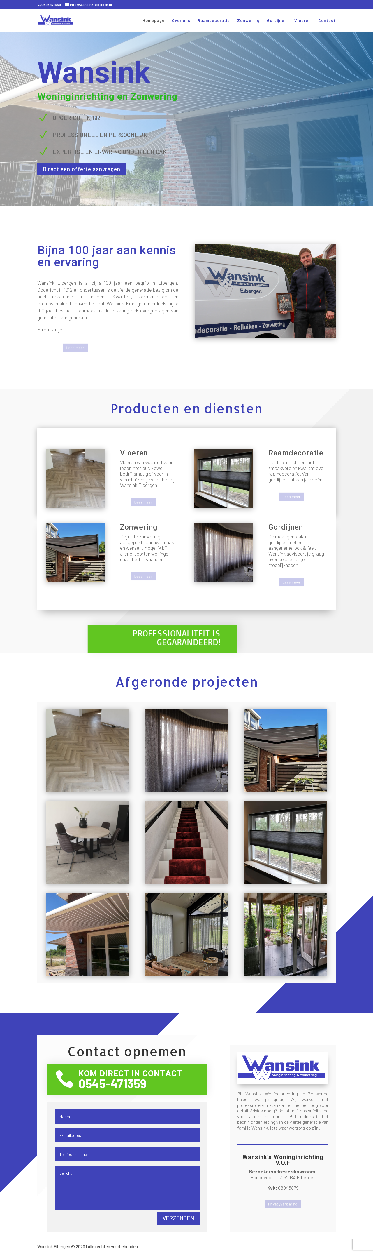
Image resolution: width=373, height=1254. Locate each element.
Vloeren (302, 20)
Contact (327, 20)
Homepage (153, 20)
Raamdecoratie (214, 20)
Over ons (181, 20)
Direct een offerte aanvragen (92, 169)
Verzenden (178, 1218)
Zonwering (248, 20)
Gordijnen (277, 20)
